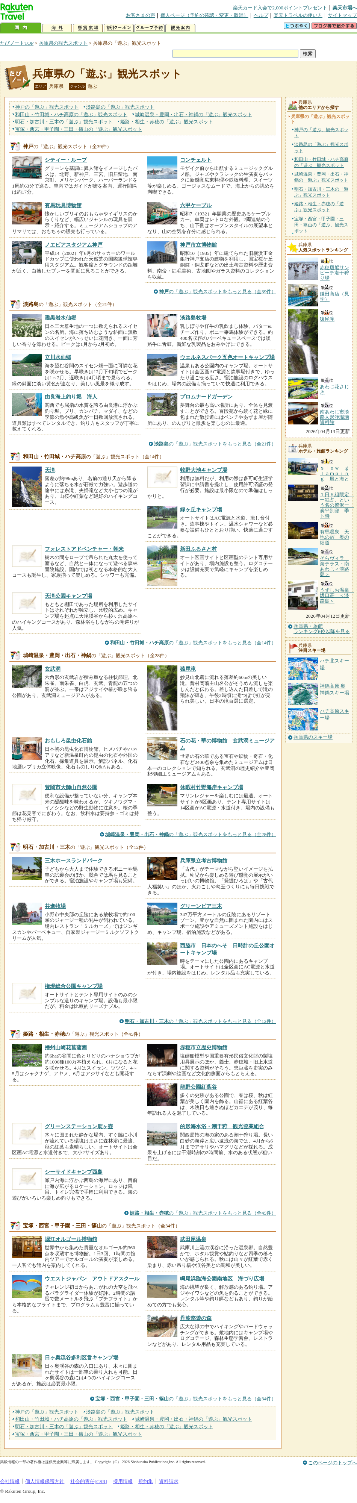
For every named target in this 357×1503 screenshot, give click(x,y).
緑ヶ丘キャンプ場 (201, 509)
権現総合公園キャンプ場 (74, 986)
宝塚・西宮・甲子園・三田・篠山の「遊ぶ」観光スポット (321, 224)
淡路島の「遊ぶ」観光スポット (321, 147)
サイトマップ (342, 15)
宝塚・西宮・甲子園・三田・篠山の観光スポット (78, 129)
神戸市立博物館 (198, 245)
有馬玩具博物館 (63, 205)
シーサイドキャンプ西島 (74, 1172)
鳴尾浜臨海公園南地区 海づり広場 (222, 1279)
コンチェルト (196, 160)
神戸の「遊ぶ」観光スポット (321, 132)
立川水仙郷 (58, 357)
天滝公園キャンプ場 (68, 596)
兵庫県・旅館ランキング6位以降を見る (321, 629)
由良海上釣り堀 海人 (71, 397)
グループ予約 (150, 28)
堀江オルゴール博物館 (71, 1239)
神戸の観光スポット (47, 107)
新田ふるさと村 (198, 549)
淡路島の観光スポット (120, 107)
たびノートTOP (16, 43)
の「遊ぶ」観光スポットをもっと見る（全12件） (200, 1021)
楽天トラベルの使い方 (298, 15)
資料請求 (168, 1481)
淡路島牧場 (193, 318)
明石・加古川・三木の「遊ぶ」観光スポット (321, 192)
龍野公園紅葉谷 (198, 1087)
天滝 (50, 470)
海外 (57, 28)
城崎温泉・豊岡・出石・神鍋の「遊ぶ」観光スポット (321, 177)
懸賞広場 (88, 28)
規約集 (145, 1481)
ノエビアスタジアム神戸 (74, 245)
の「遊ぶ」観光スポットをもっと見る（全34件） (185, 1398)
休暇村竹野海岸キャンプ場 (211, 787)
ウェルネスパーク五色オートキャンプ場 (227, 357)
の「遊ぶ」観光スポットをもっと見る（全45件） (203, 1213)
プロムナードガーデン (206, 397)
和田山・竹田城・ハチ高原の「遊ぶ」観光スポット (321, 162)
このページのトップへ (332, 1462)
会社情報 (10, 1481)
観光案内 (180, 28)
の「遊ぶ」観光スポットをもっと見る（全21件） (215, 444)
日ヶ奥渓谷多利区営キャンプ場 (81, 1358)
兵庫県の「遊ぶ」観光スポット (107, 74)
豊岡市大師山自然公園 (71, 787)
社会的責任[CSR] (88, 1481)
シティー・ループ (66, 160)
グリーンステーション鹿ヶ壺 (79, 1126)
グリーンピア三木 (201, 906)
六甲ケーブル (196, 205)
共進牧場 (55, 906)
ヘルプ (261, 15)
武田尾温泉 (193, 1239)
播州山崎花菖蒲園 (66, 1047)
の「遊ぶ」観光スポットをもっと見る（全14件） (193, 642)
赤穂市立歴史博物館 (203, 1047)
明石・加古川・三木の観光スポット (64, 121)
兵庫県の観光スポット (63, 43)
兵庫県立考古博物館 (203, 861)
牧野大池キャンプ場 (203, 470)
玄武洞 (53, 669)
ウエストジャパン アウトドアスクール (92, 1279)
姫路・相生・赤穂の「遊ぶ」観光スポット (319, 206)
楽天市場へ (345, 8)
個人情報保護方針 (44, 1481)
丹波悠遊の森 (196, 1318)
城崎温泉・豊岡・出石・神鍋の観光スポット (193, 114)
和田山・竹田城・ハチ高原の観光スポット (71, 114)
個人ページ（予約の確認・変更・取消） (204, 15)
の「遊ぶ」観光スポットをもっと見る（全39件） (217, 291)
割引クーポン (119, 28)
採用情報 (123, 1481)
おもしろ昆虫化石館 (68, 741)
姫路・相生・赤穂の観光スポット (166, 121)
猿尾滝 (188, 669)
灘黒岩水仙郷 (60, 318)
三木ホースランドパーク (74, 861)
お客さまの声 (140, 15)
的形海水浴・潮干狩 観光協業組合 (222, 1126)
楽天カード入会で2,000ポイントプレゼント (280, 8)
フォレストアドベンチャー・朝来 (84, 549)
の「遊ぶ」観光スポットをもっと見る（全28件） (190, 834)
